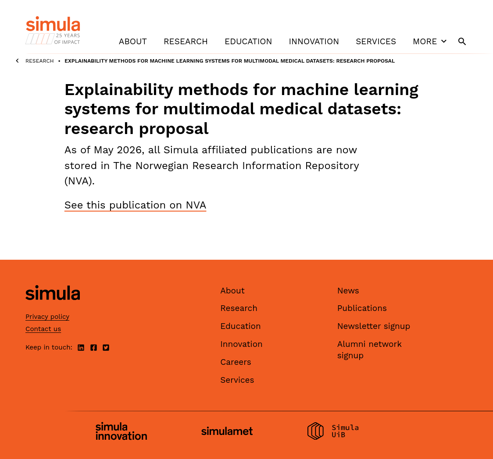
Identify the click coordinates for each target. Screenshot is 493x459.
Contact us (43, 329)
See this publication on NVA (135, 205)
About (133, 41)
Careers (235, 362)
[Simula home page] (52, 307)
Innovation (314, 41)
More (431, 41)
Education (248, 41)
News (348, 291)
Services (376, 41)
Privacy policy (47, 317)
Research (186, 41)
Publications (362, 308)
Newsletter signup (374, 326)
